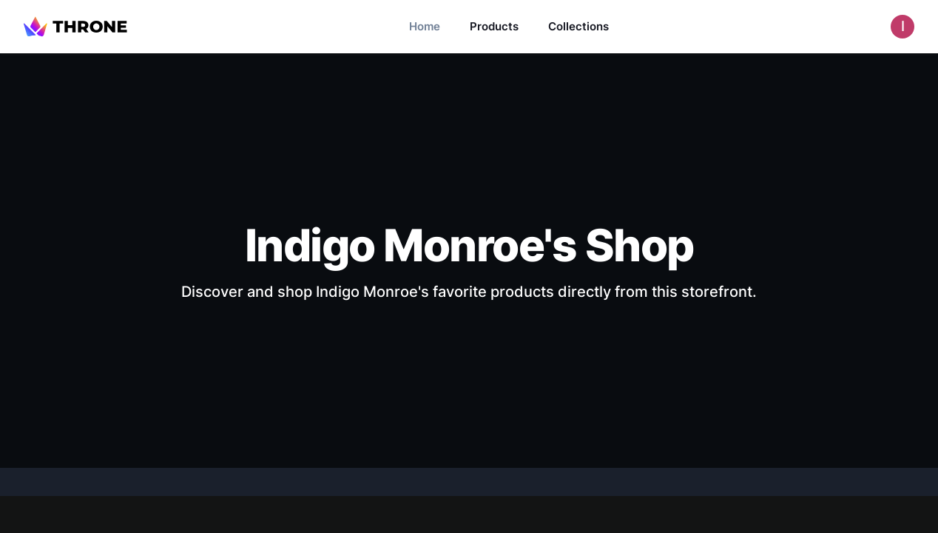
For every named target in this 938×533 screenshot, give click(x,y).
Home (424, 26)
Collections (578, 26)
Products (494, 26)
